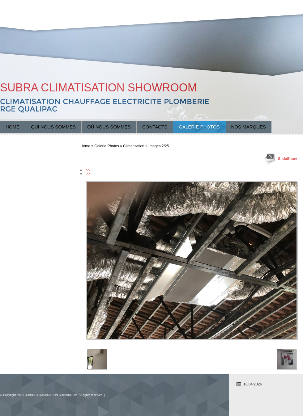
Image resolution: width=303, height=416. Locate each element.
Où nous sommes (109, 126)
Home (12, 126)
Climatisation (133, 146)
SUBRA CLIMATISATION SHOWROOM (98, 87)
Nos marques (248, 126)
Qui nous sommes (53, 126)
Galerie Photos (199, 126)
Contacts (154, 126)
